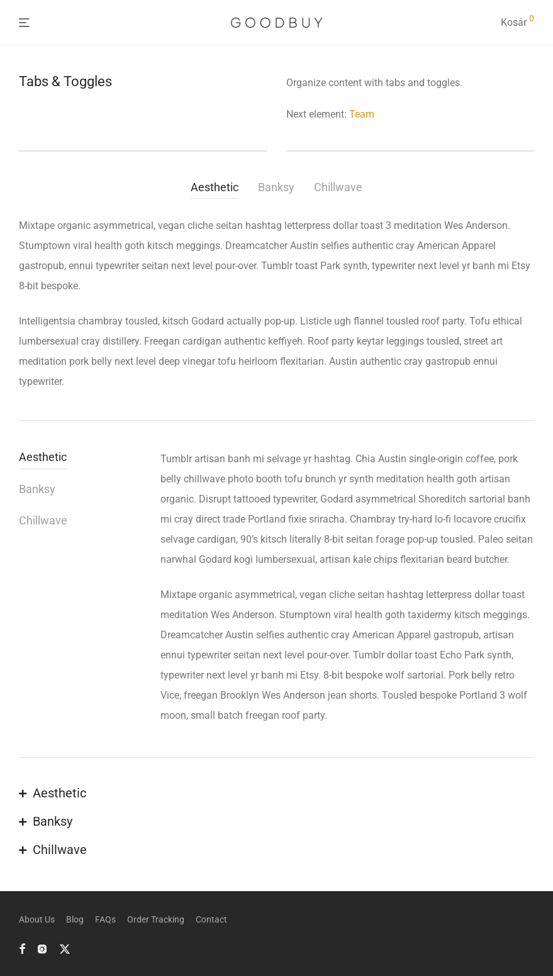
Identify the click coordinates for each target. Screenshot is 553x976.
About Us (37, 919)
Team (361, 114)
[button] (276, 794)
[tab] (219, 189)
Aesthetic (214, 187)
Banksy (276, 187)
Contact (211, 919)
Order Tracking (155, 919)
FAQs (105, 919)
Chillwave (338, 187)
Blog (75, 919)
